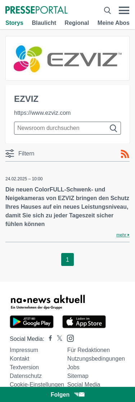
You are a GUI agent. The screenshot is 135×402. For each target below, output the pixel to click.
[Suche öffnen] (107, 10)
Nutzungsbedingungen (96, 359)
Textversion (24, 367)
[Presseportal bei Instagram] (68, 338)
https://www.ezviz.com (42, 113)
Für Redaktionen (88, 350)
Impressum (24, 350)
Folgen (67, 395)
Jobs (73, 367)
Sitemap (78, 376)
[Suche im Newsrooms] (67, 128)
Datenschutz (26, 376)
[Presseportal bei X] (57, 339)
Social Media (83, 384)
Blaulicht (44, 23)
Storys (14, 23)
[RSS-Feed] (125, 154)
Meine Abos (114, 23)
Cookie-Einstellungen (37, 384)
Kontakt (19, 359)
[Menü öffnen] (124, 10)
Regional (77, 23)
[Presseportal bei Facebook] (48, 339)
